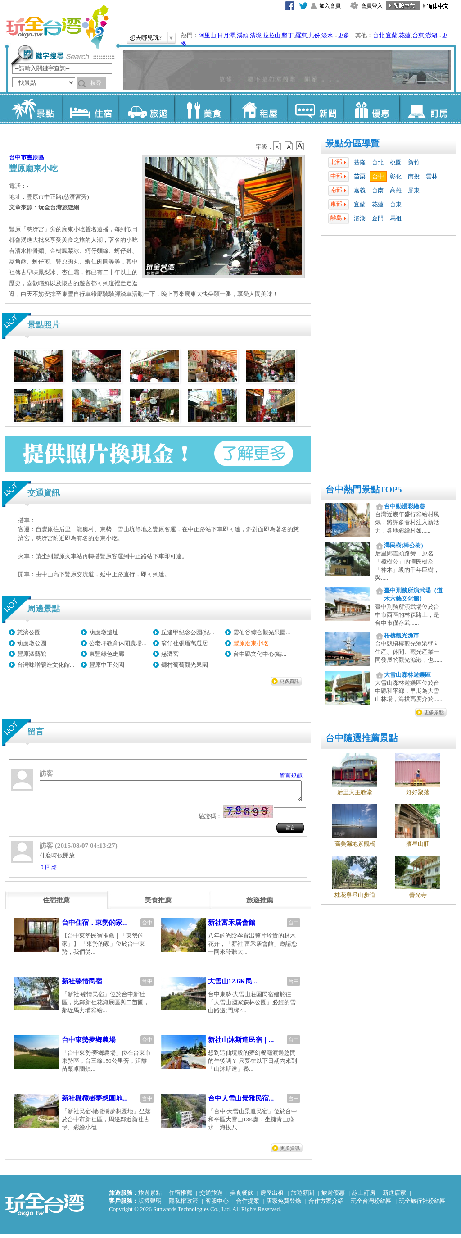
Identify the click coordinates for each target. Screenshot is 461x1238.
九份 (314, 35)
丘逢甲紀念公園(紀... (187, 632)
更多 (343, 35)
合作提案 (247, 1205)
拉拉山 (271, 35)
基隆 (360, 162)
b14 (300, 145)
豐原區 (35, 157)
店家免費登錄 (283, 1205)
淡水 (327, 35)
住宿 (90, 108)
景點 (33, 108)
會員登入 (372, 6)
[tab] (56, 904)
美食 (202, 108)
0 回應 (49, 871)
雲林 (432, 176)
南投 (414, 176)
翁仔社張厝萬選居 (184, 643)
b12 (277, 145)
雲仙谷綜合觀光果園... (261, 632)
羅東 (301, 35)
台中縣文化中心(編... (259, 654)
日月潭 (226, 35)
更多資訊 (289, 681)
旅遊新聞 (302, 1196)
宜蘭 (392, 35)
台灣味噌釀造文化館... (45, 664)
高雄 (396, 190)
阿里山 (207, 35)
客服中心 (217, 1205)
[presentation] (56, 904)
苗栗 (360, 176)
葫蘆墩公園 (31, 643)
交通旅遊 (211, 1196)
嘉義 (360, 190)
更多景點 (434, 712)
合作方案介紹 (325, 1205)
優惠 (371, 108)
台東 (418, 35)
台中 (378, 176)
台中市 (18, 157)
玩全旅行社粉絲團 (422, 1205)
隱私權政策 (183, 1205)
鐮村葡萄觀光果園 (184, 664)
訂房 (427, 108)
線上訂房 (363, 1196)
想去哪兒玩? (146, 37)
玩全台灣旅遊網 (57, 27)
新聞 (315, 108)
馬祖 (396, 218)
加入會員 (330, 6)
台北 (378, 35)
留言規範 (291, 775)
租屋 (258, 108)
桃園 (396, 162)
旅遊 (146, 108)
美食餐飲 (241, 1196)
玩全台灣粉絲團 (371, 1205)
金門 (378, 218)
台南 (378, 190)
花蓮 (405, 35)
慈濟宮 (170, 654)
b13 (289, 145)
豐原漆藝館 (31, 654)
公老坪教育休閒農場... (117, 643)
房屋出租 (272, 1196)
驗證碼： (210, 820)
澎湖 (431, 35)
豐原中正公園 (106, 664)
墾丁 (288, 35)
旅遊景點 (150, 1196)
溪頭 (243, 35)
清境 (256, 35)
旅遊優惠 (333, 1196)
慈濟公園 (29, 632)
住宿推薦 (180, 1196)
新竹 (414, 162)
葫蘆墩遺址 (103, 632)
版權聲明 (150, 1205)
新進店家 (394, 1196)
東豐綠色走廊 (106, 654)
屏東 (414, 190)
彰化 (396, 176)
